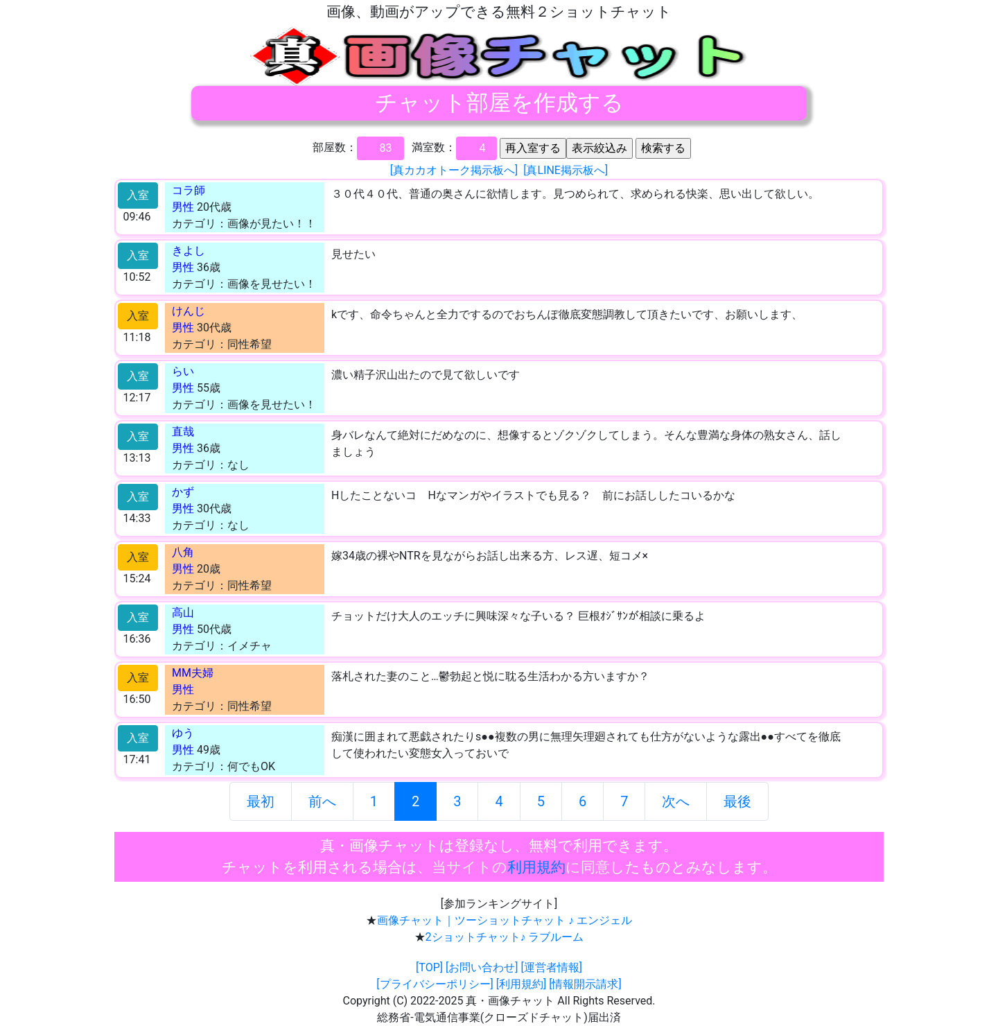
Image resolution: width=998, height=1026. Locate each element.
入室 (138, 195)
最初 (260, 801)
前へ (322, 801)
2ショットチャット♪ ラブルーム (505, 937)
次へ (676, 801)
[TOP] (429, 967)
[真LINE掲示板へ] (565, 170)
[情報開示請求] (585, 984)
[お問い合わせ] (482, 967)
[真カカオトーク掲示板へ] (454, 170)
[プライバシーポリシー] (434, 984)
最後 (737, 801)
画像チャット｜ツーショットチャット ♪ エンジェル (504, 920)
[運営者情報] (550, 967)
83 (386, 148)
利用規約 (536, 867)
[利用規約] (521, 984)
